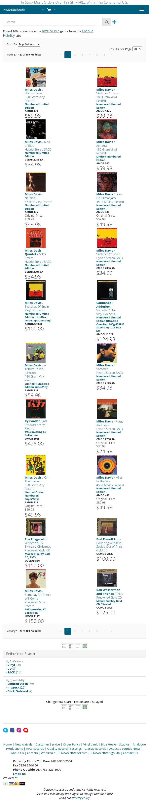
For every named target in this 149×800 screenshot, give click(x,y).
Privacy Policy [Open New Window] (81, 798)
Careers (32, 753)
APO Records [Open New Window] (35, 748)
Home (7, 744)
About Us (17, 753)
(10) (14, 672)
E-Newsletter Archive (72, 753)
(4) (20, 691)
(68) (14, 665)
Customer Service (47, 744)
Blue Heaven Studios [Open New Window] (115, 744)
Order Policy (71, 744)
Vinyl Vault (90, 744)
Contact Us (130, 753)
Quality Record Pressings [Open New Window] (64, 748)
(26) (16, 687)
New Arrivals (23, 744)
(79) (21, 684)
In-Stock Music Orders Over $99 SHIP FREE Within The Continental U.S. (74, 2)
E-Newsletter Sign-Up (105, 753)
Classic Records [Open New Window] (95, 748)
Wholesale (48, 753)
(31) (13, 668)
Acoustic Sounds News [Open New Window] (124, 748)
